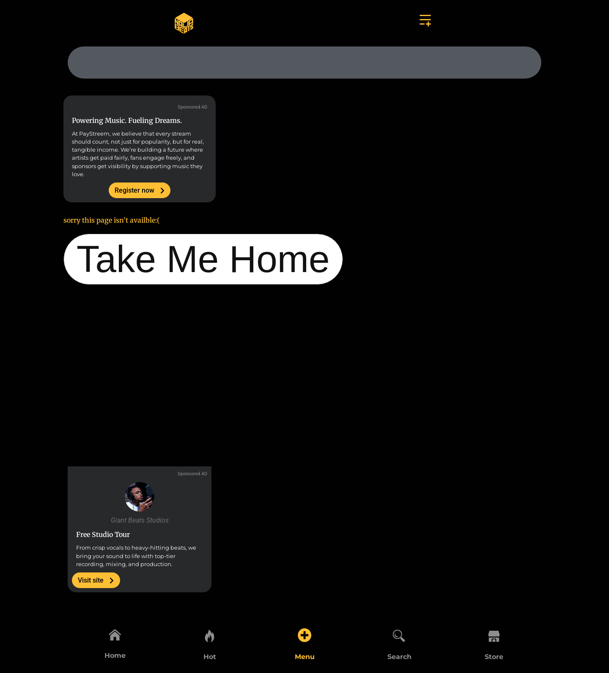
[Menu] (304, 633)
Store (494, 657)
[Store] (494, 633)
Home (115, 657)
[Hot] (209, 633)
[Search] (399, 633)
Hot (209, 657)
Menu (305, 657)
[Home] (115, 633)
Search (399, 657)
